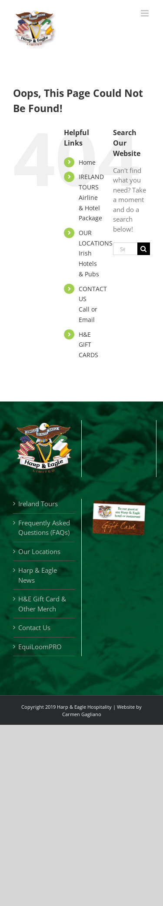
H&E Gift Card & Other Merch (42, 603)
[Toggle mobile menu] (145, 13)
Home (87, 162)
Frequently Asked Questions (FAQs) (44, 527)
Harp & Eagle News (37, 575)
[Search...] (125, 248)
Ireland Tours (38, 503)
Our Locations (39, 551)
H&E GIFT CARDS (88, 344)
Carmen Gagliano (81, 714)
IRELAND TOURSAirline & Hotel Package (91, 197)
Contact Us (34, 627)
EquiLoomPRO (40, 646)
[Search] (143, 248)
